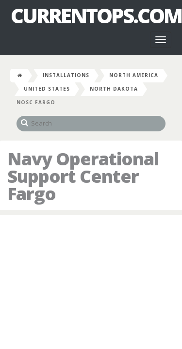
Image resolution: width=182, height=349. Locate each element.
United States (47, 88)
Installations (66, 75)
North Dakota (114, 88)
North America (133, 75)
